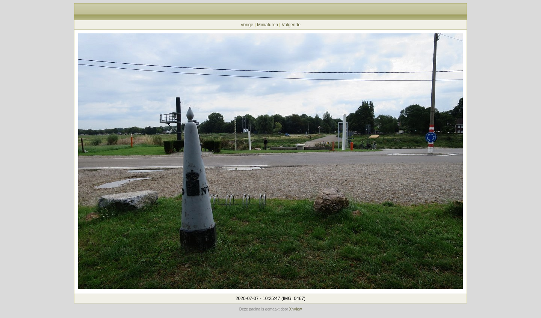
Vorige (246, 24)
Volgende (291, 24)
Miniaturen (267, 24)
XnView (295, 309)
